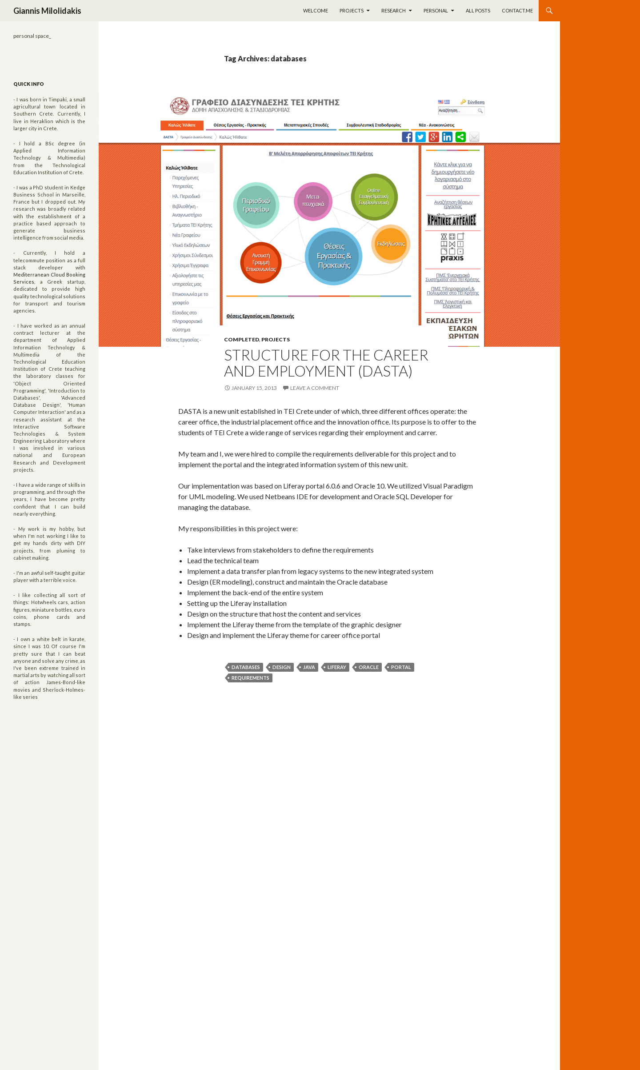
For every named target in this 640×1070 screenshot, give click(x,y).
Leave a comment (314, 388)
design (281, 667)
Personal (436, 10)
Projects (352, 10)
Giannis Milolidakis (47, 11)
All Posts (478, 10)
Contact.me (517, 10)
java (309, 667)
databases (246, 667)
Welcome (315, 10)
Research (393, 10)
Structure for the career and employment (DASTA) (326, 363)
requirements (250, 678)
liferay (337, 667)
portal (401, 667)
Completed (241, 339)
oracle (369, 667)
